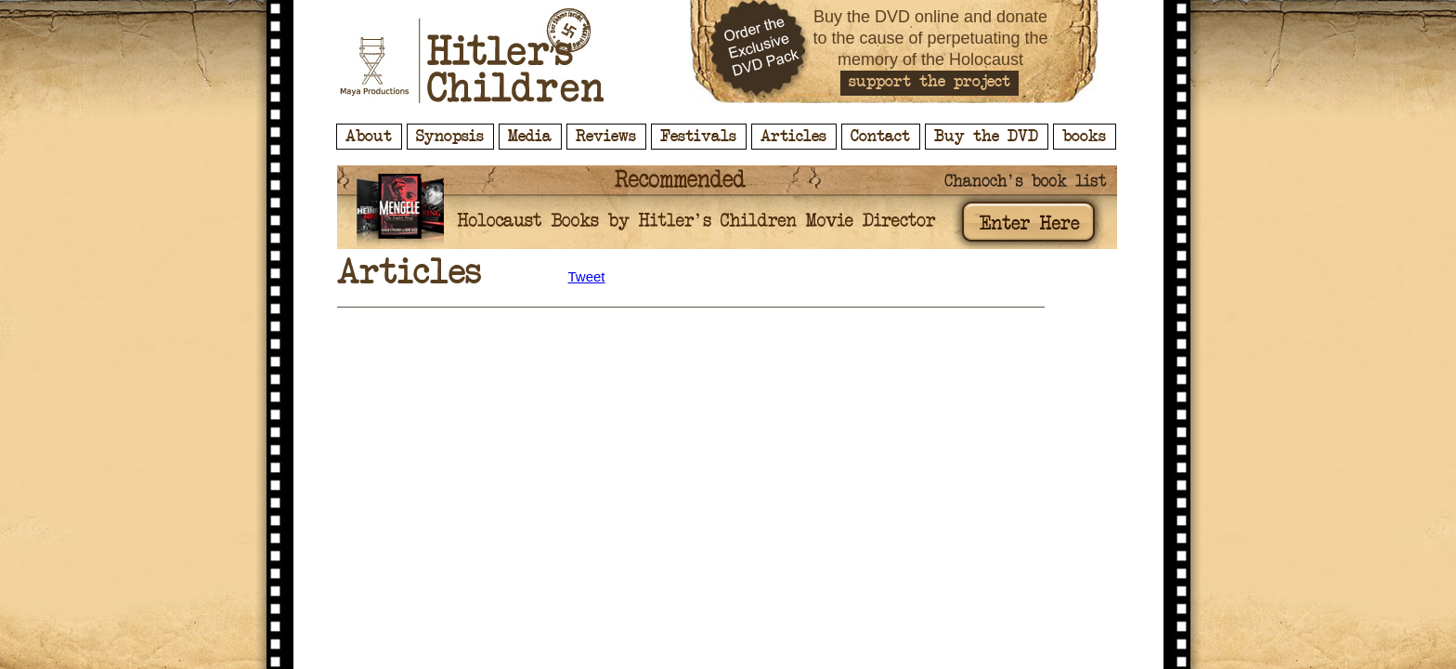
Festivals (698, 136)
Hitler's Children (472, 55)
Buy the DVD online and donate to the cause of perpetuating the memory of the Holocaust (929, 38)
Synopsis (450, 136)
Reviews (606, 136)
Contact (880, 136)
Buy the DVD (986, 136)
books (1084, 136)
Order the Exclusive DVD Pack (760, 51)
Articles (793, 136)
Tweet (586, 276)
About (368, 136)
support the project (929, 81)
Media (530, 136)
